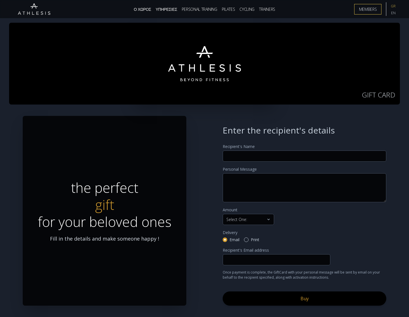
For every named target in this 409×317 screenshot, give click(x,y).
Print (255, 239)
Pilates (228, 9)
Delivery (230, 232)
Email (234, 239)
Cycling (246, 9)
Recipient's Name (239, 146)
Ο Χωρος (142, 9)
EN (393, 13)
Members (368, 9)
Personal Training (199, 9)
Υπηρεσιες (166, 9)
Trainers (267, 9)
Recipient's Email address (246, 250)
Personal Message (240, 169)
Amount (230, 209)
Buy (305, 298)
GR (393, 6)
